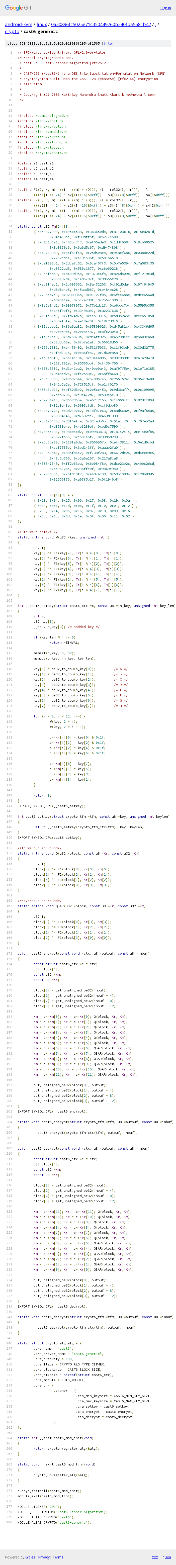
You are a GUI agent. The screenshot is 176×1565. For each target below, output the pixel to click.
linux (42, 24)
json (167, 1557)
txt (155, 1557)
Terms (58, 1557)
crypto (12, 31)
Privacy (44, 1557)
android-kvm (18, 24)
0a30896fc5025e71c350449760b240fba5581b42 (101, 24)
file (108, 43)
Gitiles (30, 1557)
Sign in (165, 8)
